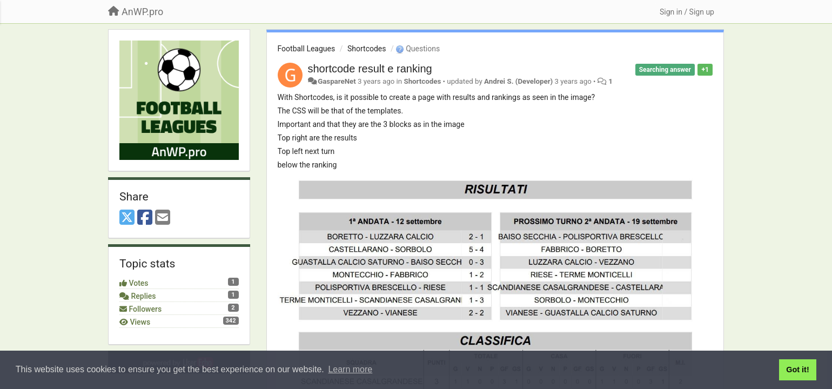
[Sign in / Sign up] (687, 12)
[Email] (162, 218)
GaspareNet (337, 81)
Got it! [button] (797, 369)
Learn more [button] (350, 369)
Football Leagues (307, 48)
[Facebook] (144, 218)
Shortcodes (366, 48)
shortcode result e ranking (370, 69)
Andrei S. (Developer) (518, 81)
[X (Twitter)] (127, 218)
